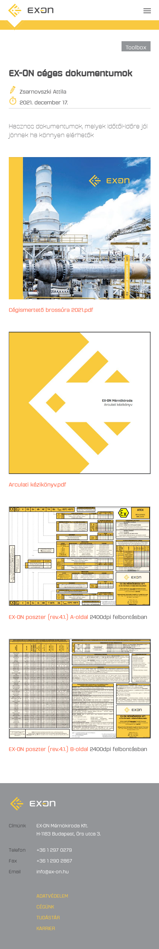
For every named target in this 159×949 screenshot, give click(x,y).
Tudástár (48, 917)
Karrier (45, 927)
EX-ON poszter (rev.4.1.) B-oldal (48, 748)
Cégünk (45, 906)
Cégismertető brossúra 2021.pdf (51, 309)
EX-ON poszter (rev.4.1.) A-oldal (48, 616)
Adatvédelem (52, 895)
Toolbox (136, 46)
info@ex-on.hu (52, 871)
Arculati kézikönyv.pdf (37, 483)
